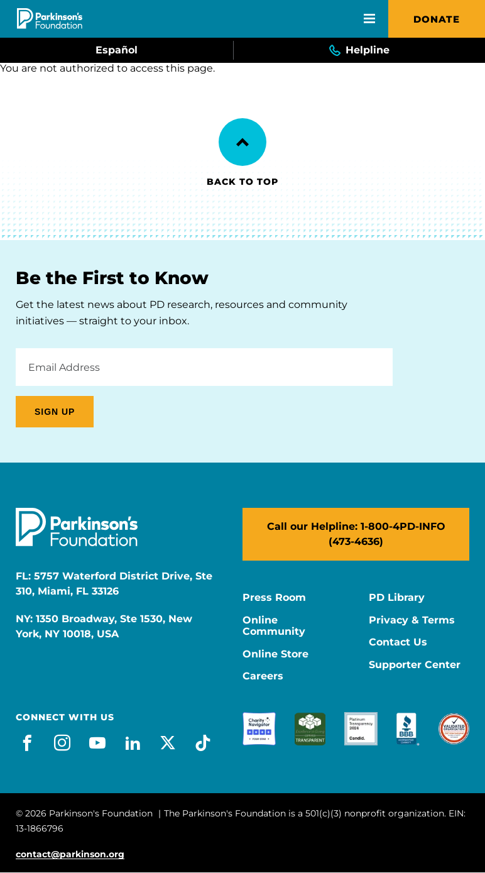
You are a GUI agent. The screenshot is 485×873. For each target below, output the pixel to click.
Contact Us (398, 642)
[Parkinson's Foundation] (49, 18)
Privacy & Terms (412, 620)
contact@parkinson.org (70, 854)
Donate (436, 19)
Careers (262, 676)
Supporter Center (414, 665)
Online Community (273, 626)
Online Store (275, 654)
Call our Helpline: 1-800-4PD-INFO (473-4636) (356, 533)
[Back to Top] (242, 142)
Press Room (274, 597)
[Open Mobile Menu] (369, 19)
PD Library (397, 597)
